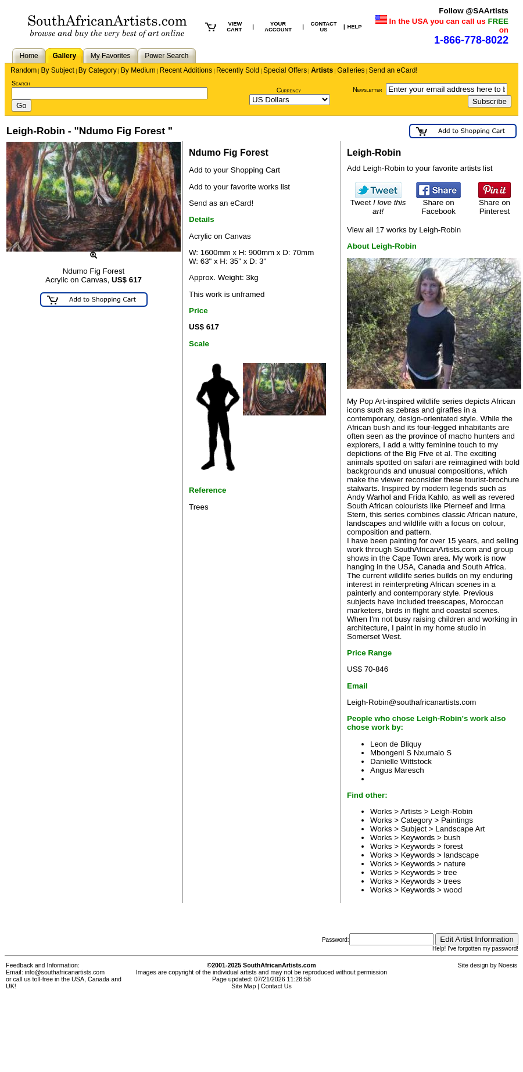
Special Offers (285, 70)
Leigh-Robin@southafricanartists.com (411, 702)
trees (452, 881)
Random (23, 70)
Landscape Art (460, 828)
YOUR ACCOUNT (278, 27)
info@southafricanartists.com (65, 972)
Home (29, 56)
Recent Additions (186, 70)
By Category (97, 70)
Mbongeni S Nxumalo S (411, 752)
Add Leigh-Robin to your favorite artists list (419, 168)
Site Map (243, 986)
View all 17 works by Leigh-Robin (404, 229)
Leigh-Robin (451, 811)
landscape (461, 855)
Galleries (350, 70)
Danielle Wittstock (401, 761)
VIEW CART (234, 27)
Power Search (166, 56)
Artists (322, 70)
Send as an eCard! (221, 203)
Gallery (64, 56)
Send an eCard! (393, 70)
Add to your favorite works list (239, 186)
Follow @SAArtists (473, 10)
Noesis (507, 965)
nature (454, 863)
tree (450, 872)
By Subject (57, 70)
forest (453, 846)
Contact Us (276, 986)
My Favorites (111, 56)
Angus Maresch (397, 770)
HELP (355, 27)
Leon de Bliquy (395, 744)
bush (451, 837)
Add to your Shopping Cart (234, 170)
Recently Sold (237, 70)
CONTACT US (323, 27)
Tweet (378, 203)
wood (452, 889)
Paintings (457, 820)
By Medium (138, 70)
